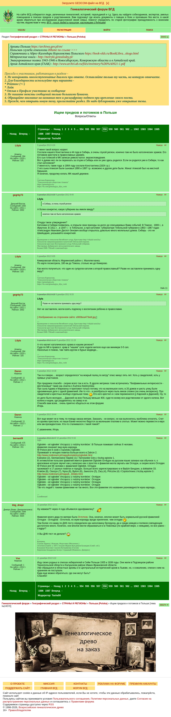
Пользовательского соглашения (71, 698)
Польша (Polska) (76, 36)
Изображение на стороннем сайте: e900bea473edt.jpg (67, 317)
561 (122, 129)
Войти (107, 30)
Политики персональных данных (109, 698)
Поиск (149, 30)
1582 (136, 129)
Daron (18, 371)
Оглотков (83, 517)
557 (98, 129)
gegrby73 (18, 195)
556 (93, 129)
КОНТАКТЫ (80, 683)
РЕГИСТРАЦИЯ (64, 30)
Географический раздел (23, 36)
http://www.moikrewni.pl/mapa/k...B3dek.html (60, 474)
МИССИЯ (48, 683)
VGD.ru (21, 30)
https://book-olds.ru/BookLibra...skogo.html (112, 53)
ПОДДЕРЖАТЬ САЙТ (17, 688)
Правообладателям (19, 710)
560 (116, 129)
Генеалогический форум (15, 603)
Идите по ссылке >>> (62, 50)
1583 (143, 129)
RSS (51, 704)
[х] (107, 3)
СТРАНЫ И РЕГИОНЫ (52, 36)
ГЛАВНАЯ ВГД (49, 688)
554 (81, 129)
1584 (150, 129)
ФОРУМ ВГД (80, 688)
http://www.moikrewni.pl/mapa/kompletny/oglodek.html (64, 455)
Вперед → (25, 134)
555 (87, 129)
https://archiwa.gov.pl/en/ (47, 46)
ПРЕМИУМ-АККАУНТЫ (143, 683)
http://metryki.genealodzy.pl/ (55, 56)
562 (127, 129)
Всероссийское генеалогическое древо (41, 707)
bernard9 (18, 438)
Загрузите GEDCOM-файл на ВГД (83, 3)
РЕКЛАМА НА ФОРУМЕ (111, 683)
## (165, 145)
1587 (47, 134)
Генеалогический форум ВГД (93, 9)
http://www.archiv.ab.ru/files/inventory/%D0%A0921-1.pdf (89, 63)
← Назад (11, 134)
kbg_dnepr (18, 505)
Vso (18, 558)
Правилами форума (82, 701)
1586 (41, 134)
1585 (157, 129)
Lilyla (18, 145)
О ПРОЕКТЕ (18, 683)
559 (111, 129)
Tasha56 (56, 138)
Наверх (159, 145)
